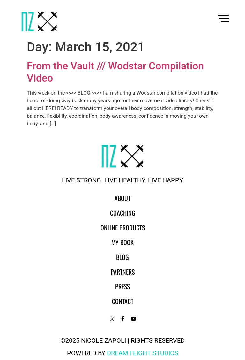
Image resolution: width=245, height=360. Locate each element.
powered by (122, 353)
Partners (123, 271)
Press (122, 286)
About (122, 198)
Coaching (122, 213)
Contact (122, 301)
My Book (122, 242)
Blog (122, 257)
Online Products (122, 227)
